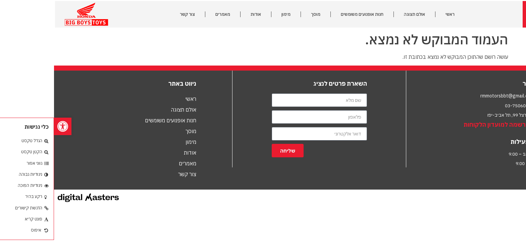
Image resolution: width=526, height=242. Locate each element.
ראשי (396, 14)
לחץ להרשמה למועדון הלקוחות (450, 124)
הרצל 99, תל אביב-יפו (454, 115)
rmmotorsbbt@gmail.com (453, 96)
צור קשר (133, 14)
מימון (231, 14)
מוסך (261, 14)
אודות (202, 14)
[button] (8, 126)
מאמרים (168, 14)
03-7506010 (464, 106)
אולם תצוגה (360, 14)
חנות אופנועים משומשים (308, 14)
